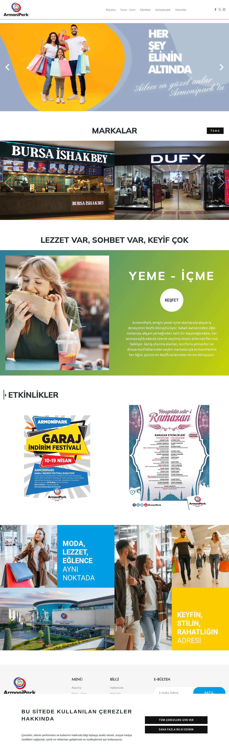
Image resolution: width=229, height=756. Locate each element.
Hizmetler (181, 9)
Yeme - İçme (127, 9)
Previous (10, 183)
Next (218, 182)
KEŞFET (171, 300)
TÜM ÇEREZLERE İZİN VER (176, 720)
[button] (8, 67)
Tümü (215, 130)
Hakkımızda (116, 687)
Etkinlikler (145, 9)
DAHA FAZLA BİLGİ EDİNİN (176, 729)
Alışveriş (111, 9)
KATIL (209, 692)
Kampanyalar (163, 9)
